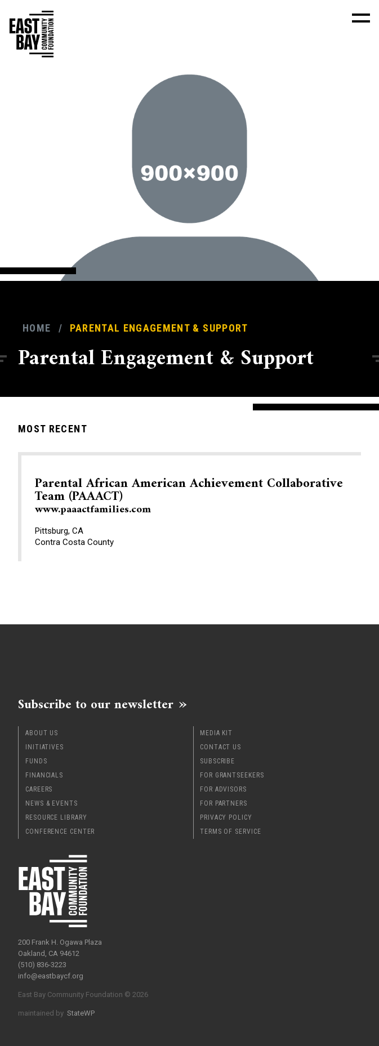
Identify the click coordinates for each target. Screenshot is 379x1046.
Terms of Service (230, 831)
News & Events (51, 803)
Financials (44, 775)
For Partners (223, 803)
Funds (36, 761)
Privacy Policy (226, 817)
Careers (38, 789)
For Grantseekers (232, 775)
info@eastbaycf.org (50, 976)
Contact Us (220, 747)
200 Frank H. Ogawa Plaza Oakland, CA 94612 (60, 948)
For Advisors (223, 789)
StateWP (81, 1013)
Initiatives (44, 747)
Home (37, 328)
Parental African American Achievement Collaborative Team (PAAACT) (189, 496)
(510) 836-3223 (42, 964)
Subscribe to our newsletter (95, 704)
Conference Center (60, 831)
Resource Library (56, 817)
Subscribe (217, 761)
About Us (41, 733)
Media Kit (216, 733)
